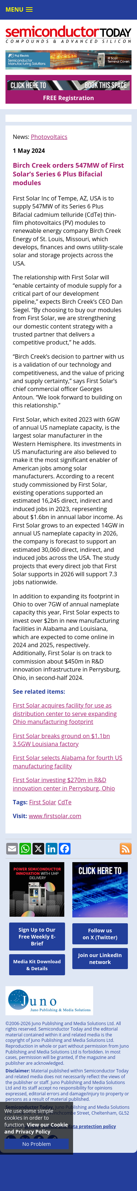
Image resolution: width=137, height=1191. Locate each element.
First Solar (42, 802)
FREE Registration (68, 98)
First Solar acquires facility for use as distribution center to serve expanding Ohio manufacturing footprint (65, 713)
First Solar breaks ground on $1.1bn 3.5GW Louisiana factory (61, 740)
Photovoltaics (49, 137)
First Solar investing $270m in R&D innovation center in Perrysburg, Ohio (64, 784)
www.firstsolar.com (55, 816)
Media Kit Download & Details (37, 965)
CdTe (65, 802)
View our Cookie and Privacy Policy (36, 1128)
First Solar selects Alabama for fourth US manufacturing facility (67, 762)
